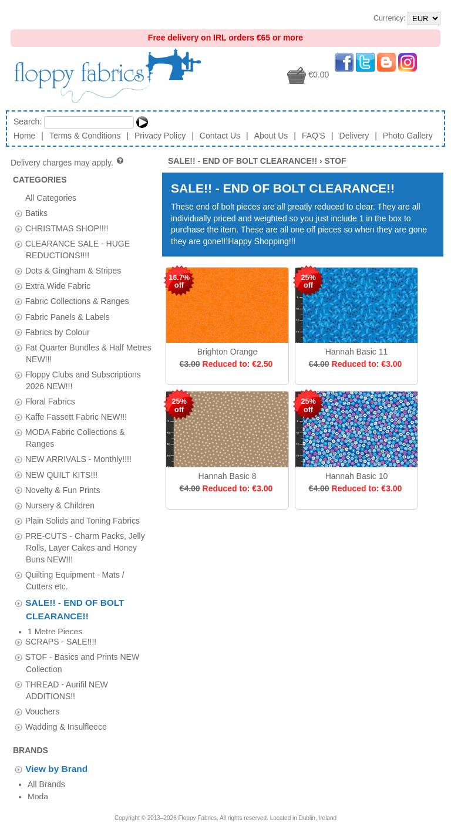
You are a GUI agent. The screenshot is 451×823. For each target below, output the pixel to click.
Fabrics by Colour (57, 331)
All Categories (50, 197)
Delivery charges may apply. (68, 162)
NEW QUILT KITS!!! (61, 474)
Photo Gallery (408, 135)
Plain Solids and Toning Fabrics (82, 520)
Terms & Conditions (84, 135)
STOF (335, 161)
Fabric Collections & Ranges (77, 301)
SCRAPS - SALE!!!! (60, 632)
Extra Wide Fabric (57, 286)
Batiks (36, 212)
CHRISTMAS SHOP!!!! (67, 227)
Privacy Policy (160, 135)
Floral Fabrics (50, 401)
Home (24, 135)
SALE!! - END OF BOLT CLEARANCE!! (242, 161)
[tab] (18, 213)
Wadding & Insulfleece (66, 717)
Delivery (354, 135)
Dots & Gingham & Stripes (73, 270)
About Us (271, 135)
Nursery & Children (60, 505)
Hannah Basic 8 (227, 476)
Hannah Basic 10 (356, 476)
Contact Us (220, 135)
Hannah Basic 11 (356, 351)
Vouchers (42, 702)
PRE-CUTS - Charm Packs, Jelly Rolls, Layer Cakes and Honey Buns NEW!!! (85, 547)
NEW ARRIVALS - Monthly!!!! (78, 459)
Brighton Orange (227, 351)
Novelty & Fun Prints (62, 489)
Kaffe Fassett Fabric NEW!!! (76, 416)
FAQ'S (313, 135)
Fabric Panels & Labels (67, 316)
